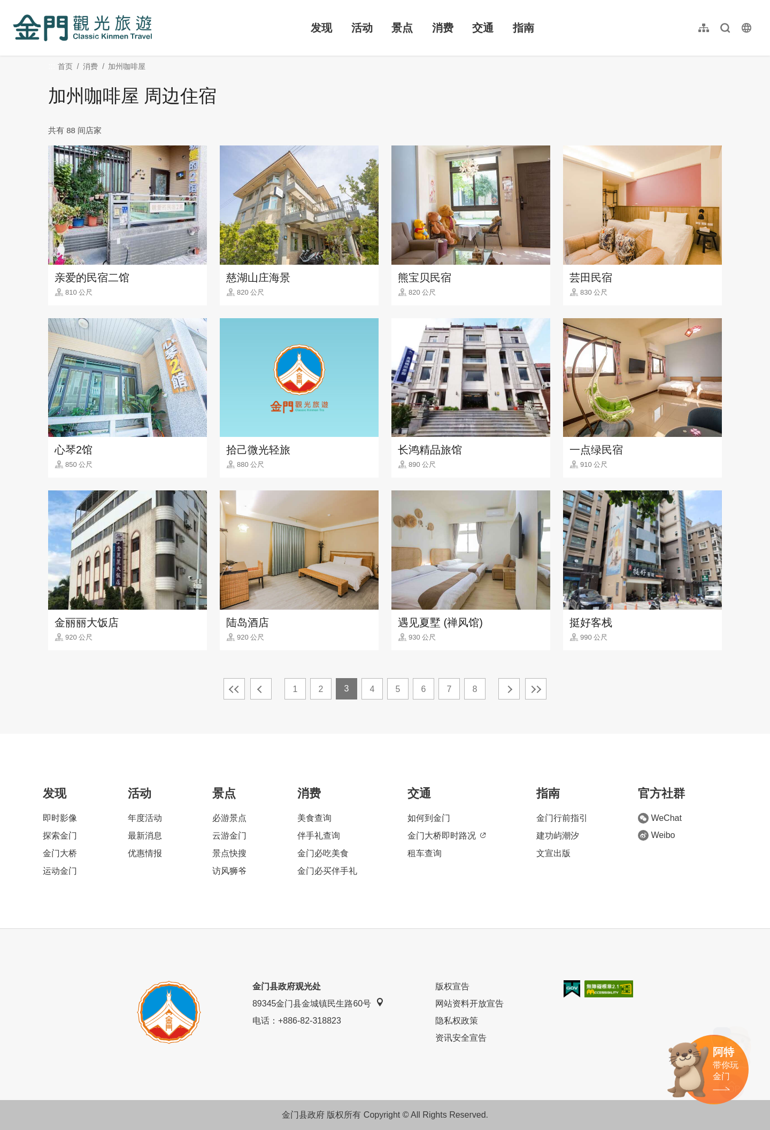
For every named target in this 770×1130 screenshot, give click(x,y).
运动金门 (60, 870)
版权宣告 (452, 986)
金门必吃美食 (323, 853)
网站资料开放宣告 (469, 1003)
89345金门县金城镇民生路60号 (318, 1003)
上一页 (261, 688)
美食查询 (314, 817)
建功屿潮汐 (557, 835)
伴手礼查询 (318, 835)
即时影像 (60, 817)
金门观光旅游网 (82, 27)
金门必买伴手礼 (327, 870)
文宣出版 (553, 853)
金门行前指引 (562, 817)
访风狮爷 (229, 870)
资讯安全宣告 (461, 1037)
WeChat (660, 818)
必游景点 (229, 817)
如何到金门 (428, 817)
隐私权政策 (456, 1020)
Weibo (656, 835)
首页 (65, 66)
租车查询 (424, 853)
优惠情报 (145, 853)
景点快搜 (229, 853)
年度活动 (145, 817)
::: (16, 6)
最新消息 (145, 835)
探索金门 (60, 835)
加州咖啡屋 (126, 66)
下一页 (509, 688)
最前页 (234, 688)
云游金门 (229, 835)
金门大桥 (60, 853)
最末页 (535, 688)
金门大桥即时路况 (446, 835)
